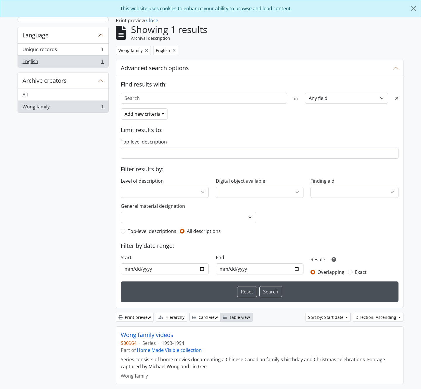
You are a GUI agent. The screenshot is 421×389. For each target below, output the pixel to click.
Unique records (63, 51)
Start (126, 257)
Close (152, 20)
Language (36, 35)
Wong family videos (147, 334)
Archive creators (45, 80)
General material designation (153, 206)
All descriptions (204, 231)
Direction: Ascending (376, 317)
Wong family (63, 108)
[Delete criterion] (396, 98)
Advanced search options (155, 68)
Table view (236, 317)
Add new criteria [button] (143, 114)
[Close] (414, 8)
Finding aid (322, 181)
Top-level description (144, 142)
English (63, 62)
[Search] (204, 98)
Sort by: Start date (326, 317)
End (220, 257)
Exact (361, 272)
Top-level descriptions (152, 231)
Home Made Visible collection (169, 350)
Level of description (142, 181)
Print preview (134, 317)
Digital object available (240, 181)
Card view (205, 317)
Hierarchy (171, 317)
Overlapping (331, 272)
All (25, 94)
